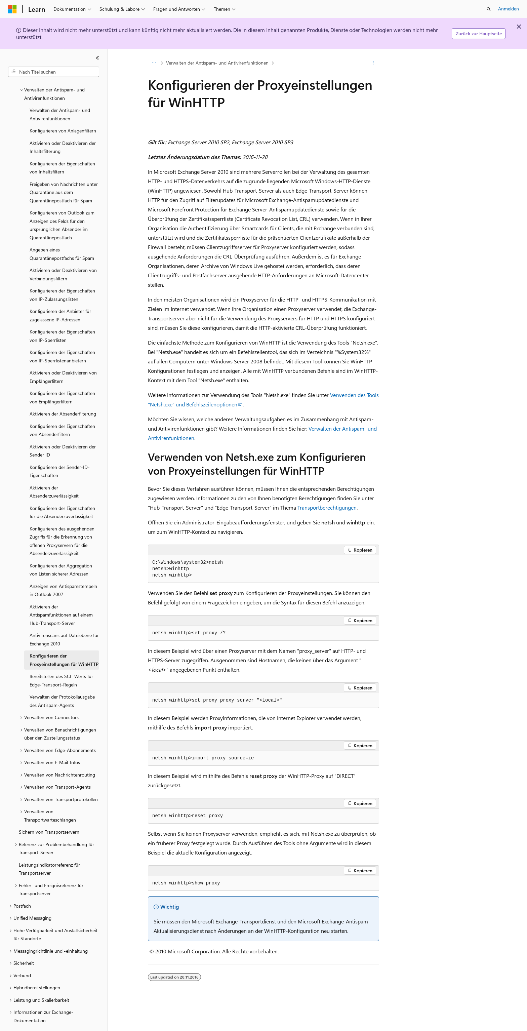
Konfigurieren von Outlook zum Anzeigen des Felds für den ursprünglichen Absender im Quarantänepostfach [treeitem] (62, 206)
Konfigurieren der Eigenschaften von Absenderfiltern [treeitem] (62, 411)
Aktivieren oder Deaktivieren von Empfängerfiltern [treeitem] (63, 358)
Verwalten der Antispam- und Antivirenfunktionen (217, 63)
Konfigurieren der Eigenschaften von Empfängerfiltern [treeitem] (62, 378)
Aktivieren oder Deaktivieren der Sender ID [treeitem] (63, 432)
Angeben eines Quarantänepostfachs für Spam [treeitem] (62, 235)
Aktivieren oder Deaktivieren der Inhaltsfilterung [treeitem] (63, 128)
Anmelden (508, 8)
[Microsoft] (12, 9)
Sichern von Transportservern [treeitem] (49, 813)
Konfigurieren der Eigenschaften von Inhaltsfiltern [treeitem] (62, 149)
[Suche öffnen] (488, 9)
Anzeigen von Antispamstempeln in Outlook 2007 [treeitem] (63, 571)
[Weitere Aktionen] (373, 62)
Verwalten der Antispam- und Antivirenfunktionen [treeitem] (60, 95)
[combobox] (53, 72)
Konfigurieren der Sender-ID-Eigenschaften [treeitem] (60, 452)
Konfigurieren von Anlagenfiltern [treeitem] (63, 112)
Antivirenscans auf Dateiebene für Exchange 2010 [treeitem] (64, 620)
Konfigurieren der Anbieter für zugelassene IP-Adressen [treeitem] (60, 296)
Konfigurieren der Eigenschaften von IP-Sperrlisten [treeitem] (62, 317)
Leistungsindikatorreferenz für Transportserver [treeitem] (49, 850)
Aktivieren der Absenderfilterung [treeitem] (63, 395)
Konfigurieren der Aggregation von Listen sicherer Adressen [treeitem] (61, 551)
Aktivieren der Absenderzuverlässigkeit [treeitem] (54, 473)
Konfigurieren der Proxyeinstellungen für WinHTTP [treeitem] (64, 641)
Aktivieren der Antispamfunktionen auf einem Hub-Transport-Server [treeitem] (61, 596)
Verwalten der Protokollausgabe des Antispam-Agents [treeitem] (62, 682)
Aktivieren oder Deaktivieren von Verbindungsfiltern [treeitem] (63, 255)
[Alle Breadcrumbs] (154, 62)
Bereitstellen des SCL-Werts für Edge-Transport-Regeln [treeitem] (61, 662)
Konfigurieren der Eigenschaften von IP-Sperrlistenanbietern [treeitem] (62, 337)
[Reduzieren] (97, 58)
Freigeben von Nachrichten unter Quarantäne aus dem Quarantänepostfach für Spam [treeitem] (64, 173)
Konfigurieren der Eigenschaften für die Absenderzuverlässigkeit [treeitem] (62, 493)
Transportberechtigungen (327, 507)
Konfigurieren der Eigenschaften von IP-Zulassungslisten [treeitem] (62, 276)
